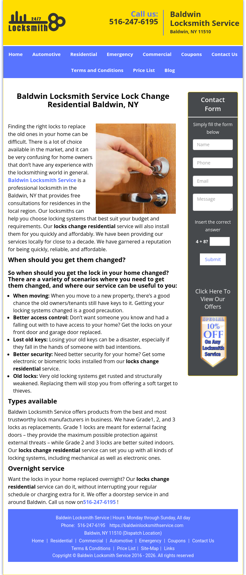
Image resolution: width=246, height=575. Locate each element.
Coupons (191, 54)
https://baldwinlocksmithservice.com (147, 525)
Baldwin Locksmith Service (42, 180)
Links (169, 548)
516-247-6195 (133, 21)
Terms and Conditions (97, 70)
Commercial (157, 54)
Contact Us (224, 54)
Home (16, 54)
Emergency (120, 54)
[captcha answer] (219, 241)
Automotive (46, 54)
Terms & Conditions (91, 548)
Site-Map (150, 548)
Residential (83, 54)
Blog (170, 70)
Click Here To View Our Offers (212, 298)
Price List (144, 70)
